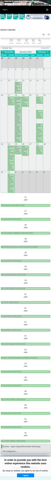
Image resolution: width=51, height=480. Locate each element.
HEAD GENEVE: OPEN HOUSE (39, 128)
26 (23, 144)
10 (9, 80)
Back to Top (46, 477)
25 (16, 144)
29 (45, 144)
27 (30, 144)
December (9, 52)
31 (9, 172)
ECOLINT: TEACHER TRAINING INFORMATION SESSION (11, 153)
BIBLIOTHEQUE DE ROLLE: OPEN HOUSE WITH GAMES (18, 117)
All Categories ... (10, 451)
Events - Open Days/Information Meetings (22, 446)
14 (37, 80)
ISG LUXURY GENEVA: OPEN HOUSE (25, 101)
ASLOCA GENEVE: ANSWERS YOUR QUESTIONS (18, 103)
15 (45, 80)
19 (23, 95)
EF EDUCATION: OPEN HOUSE (10, 101)
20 (30, 95)
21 (37, 95)
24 (9, 144)
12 (23, 80)
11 (16, 80)
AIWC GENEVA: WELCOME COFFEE (18, 87)
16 (2, 95)
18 (16, 95)
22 (45, 95)
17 (9, 95)
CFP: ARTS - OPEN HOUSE (39, 100)
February (42, 52)
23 (2, 144)
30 (2, 172)
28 (37, 144)
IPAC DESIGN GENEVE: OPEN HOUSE (18, 137)
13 (30, 80)
